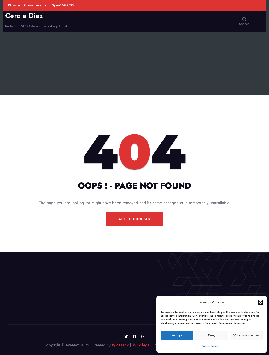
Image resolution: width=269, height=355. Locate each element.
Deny (211, 335)
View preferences (246, 335)
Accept (177, 335)
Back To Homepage (134, 219)
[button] (260, 302)
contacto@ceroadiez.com (27, 5)
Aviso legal (141, 345)
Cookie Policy (209, 346)
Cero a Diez (24, 15)
